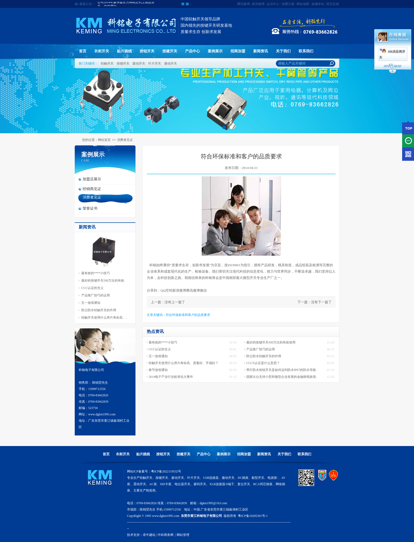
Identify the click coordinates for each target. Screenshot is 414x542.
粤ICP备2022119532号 (166, 471)
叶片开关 (154, 63)
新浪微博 (258, 4)
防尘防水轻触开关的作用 (98, 310)
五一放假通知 (90, 303)
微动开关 (170, 63)
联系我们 (306, 51)
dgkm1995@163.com (213, 503)
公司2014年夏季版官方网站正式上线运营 (125, 4)
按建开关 (169, 51)
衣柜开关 (101, 51)
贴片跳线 (124, 51)
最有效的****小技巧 (95, 273)
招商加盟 (237, 51)
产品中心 (192, 51)
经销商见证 (92, 189)
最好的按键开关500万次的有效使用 (270, 342)
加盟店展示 (92, 179)
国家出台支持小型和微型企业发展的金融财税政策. (281, 377)
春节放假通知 (158, 370)
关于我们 (283, 51)
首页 (82, 51)
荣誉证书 (90, 208)
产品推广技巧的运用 (95, 295)
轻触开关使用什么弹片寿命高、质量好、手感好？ (183, 363)
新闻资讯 (260, 51)
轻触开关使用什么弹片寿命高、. (103, 317)
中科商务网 (165, 535)
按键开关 (123, 63)
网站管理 (183, 535)
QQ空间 (166, 290)
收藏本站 (318, 4)
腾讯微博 (243, 4)
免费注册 (288, 4)
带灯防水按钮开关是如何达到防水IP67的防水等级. (281, 370)
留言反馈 (332, 4)
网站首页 (104, 140)
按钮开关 (147, 51)
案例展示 (215, 51)
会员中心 (273, 4)
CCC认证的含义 (92, 288)
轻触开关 (107, 63)
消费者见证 (125, 140)
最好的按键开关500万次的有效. (103, 280)
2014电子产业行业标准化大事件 (171, 377)
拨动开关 (139, 63)
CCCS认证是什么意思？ (263, 363)
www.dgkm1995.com (165, 516)
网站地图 (303, 4)
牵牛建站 (149, 535)
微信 (203, 290)
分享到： (154, 290)
